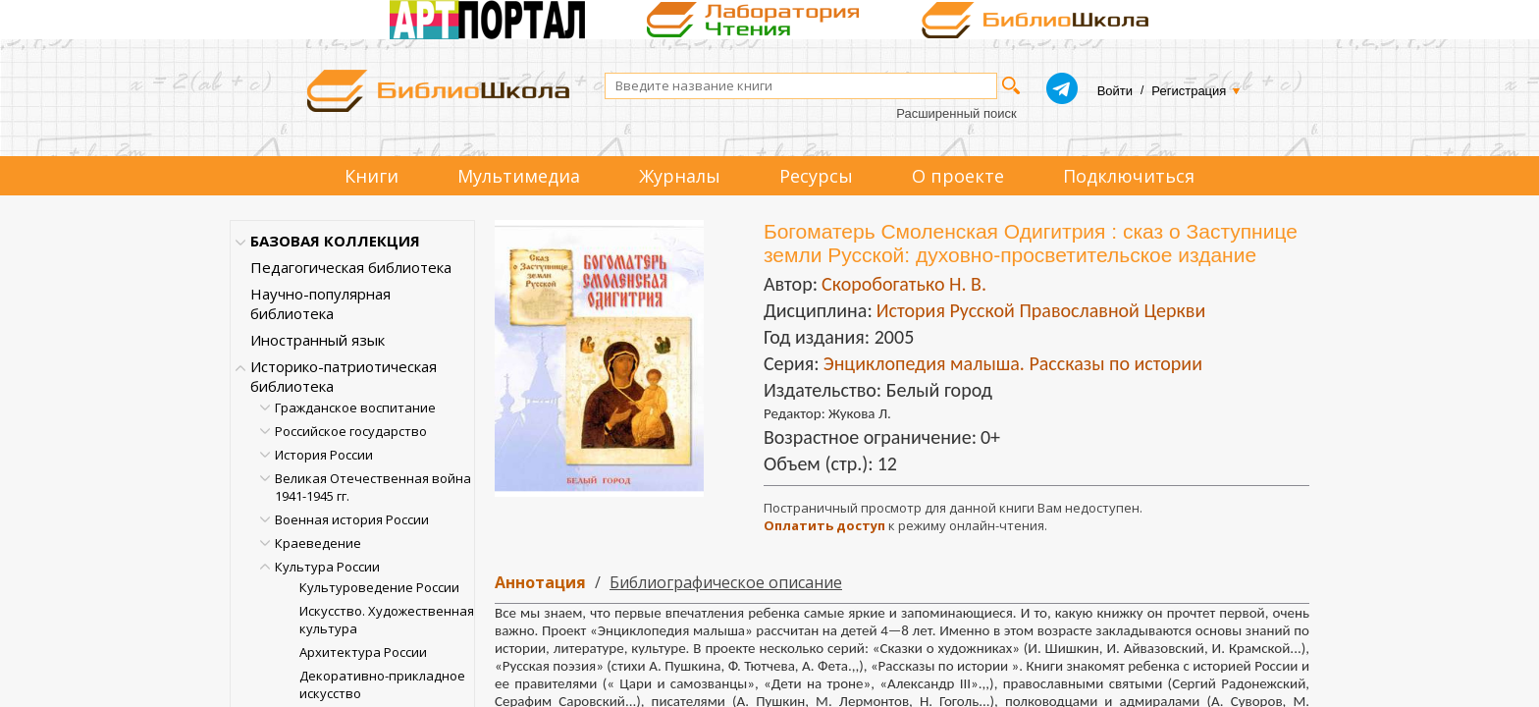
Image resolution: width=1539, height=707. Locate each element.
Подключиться (1128, 176)
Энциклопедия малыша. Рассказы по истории (1012, 363)
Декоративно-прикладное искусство (382, 684)
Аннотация (540, 582)
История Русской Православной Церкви (1040, 310)
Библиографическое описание (726, 582)
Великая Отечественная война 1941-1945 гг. (373, 487)
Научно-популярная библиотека (320, 303)
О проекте (958, 176)
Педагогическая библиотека (350, 267)
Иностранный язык (317, 340)
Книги (371, 176)
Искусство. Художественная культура (386, 619)
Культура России (327, 566)
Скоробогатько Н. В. (904, 284)
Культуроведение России (379, 587)
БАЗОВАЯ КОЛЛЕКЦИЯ (335, 240)
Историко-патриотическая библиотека (343, 376)
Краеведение (318, 543)
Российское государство (351, 431)
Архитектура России (363, 652)
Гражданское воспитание (355, 407)
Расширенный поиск (956, 113)
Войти (1115, 90)
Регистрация (1188, 90)
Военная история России (352, 519)
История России (324, 454)
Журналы (679, 176)
